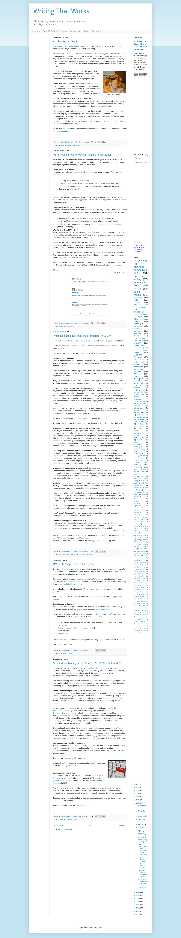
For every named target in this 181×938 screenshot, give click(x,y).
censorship (144, 533)
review (143, 519)
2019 (138, 790)
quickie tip (140, 612)
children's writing (141, 426)
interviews (137, 508)
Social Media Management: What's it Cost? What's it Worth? (87, 663)
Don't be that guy (141, 422)
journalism (140, 282)
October (141, 816)
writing (136, 300)
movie (143, 605)
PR (81, 554)
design (136, 594)
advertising (138, 408)
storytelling (138, 444)
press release (87, 554)
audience (141, 499)
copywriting (140, 260)
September (142, 819)
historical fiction (138, 601)
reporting (144, 413)
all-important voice (86, 728)
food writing (138, 483)
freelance (137, 392)
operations (140, 492)
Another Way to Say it (65, 41)
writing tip (71, 326)
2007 (138, 914)
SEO (135, 478)
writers (136, 376)
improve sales (139, 460)
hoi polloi (63, 86)
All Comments (141, 162)
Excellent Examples (138, 356)
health (70, 653)
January (141, 837)
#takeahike (137, 580)
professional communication (140, 313)
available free (58, 780)
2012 (138, 898)
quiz (135, 383)
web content (141, 287)
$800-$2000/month (60, 711)
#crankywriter (138, 453)
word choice (77, 145)
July (140, 827)
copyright (137, 540)
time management (139, 571)
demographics (138, 592)
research (141, 415)
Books (86, 31)
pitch (143, 553)
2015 (138, 803)
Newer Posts (58, 825)
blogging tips (141, 305)
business (137, 388)
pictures (136, 553)
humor (145, 490)
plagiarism (137, 555)
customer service (138, 329)
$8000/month (58, 713)
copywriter (143, 307)
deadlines (137, 503)
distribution (144, 594)
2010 (138, 905)
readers (136, 442)
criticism (145, 540)
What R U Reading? (50, 31)
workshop (145, 621)
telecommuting (138, 619)
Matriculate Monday (138, 370)
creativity (137, 501)
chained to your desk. (73, 584)
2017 (138, 797)
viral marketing (139, 576)
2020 (138, 787)
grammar (138, 343)
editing (136, 397)
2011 (138, 902)
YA (134, 583)
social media (63, 326)
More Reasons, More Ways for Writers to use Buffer (82, 154)
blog (60, 653)
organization (137, 610)
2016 (138, 800)
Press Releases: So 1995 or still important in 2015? (82, 335)
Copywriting (36, 31)
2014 (138, 892)
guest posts (138, 379)
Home (90, 825)
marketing (62, 554)
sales (142, 383)
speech (136, 494)
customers (137, 390)
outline (146, 610)
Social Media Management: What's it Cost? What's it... (143, 883)
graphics (142, 598)
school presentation (141, 562)
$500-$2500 (61, 738)
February (141, 834)
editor (136, 431)
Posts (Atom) (67, 829)
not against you (65, 131)
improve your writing (65, 145)
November (142, 811)
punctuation (137, 560)
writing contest (141, 345)
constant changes (101, 673)
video (143, 574)
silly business (139, 521)
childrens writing (142, 535)
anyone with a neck (101, 609)
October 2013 (86, 346)
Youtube (145, 496)
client (140, 537)
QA (144, 580)
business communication (140, 270)
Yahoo (140, 424)
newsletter (137, 381)
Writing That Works (61, 11)
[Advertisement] (141, 116)
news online (141, 551)
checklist (136, 585)
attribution (142, 583)
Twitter (136, 324)
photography (138, 512)
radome (145, 614)
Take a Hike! (96, 31)
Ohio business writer (72, 554)
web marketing (72, 819)
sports (141, 565)
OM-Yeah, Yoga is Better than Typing (74, 564)
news (136, 374)
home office (144, 549)
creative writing (141, 359)
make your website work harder (141, 467)
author (136, 336)
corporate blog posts (141, 339)
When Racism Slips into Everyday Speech (69, 46)
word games (139, 447)
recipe (140, 617)
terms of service (139, 569)
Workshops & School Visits (71, 31)
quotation (136, 614)
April (140, 831)
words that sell (139, 578)
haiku (146, 487)
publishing (140, 440)
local (146, 601)
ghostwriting (138, 487)
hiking (138, 490)
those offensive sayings (112, 59)
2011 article (98, 713)
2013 (138, 895)
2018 (138, 794)
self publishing (139, 417)
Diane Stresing (121, 272)
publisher (137, 515)
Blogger (100, 928)
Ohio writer (138, 385)
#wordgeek (138, 367)
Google (136, 496)
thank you (137, 621)
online (136, 437)
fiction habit (139, 596)
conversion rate (139, 589)
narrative (136, 608)
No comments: (84, 142)
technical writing (139, 567)
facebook (138, 333)
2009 (138, 908)
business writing (139, 278)
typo (135, 574)
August (141, 824)
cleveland (145, 585)
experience (137, 506)
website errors (139, 419)
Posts (138, 158)
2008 (138, 911)
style (143, 494)
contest (140, 428)
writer (140, 317)
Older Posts (122, 825)
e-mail (143, 481)
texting (136, 524)
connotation (140, 587)
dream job (141, 542)
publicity (145, 437)
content (65, 653)
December (142, 806)
